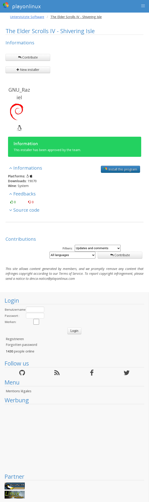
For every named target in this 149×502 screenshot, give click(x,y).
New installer (28, 69)
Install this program (120, 169)
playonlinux (22, 6)
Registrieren (15, 339)
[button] (143, 6)
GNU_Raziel (19, 93)
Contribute (28, 57)
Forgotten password (21, 344)
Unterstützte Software (27, 17)
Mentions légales (18, 391)
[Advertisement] (74, 438)
